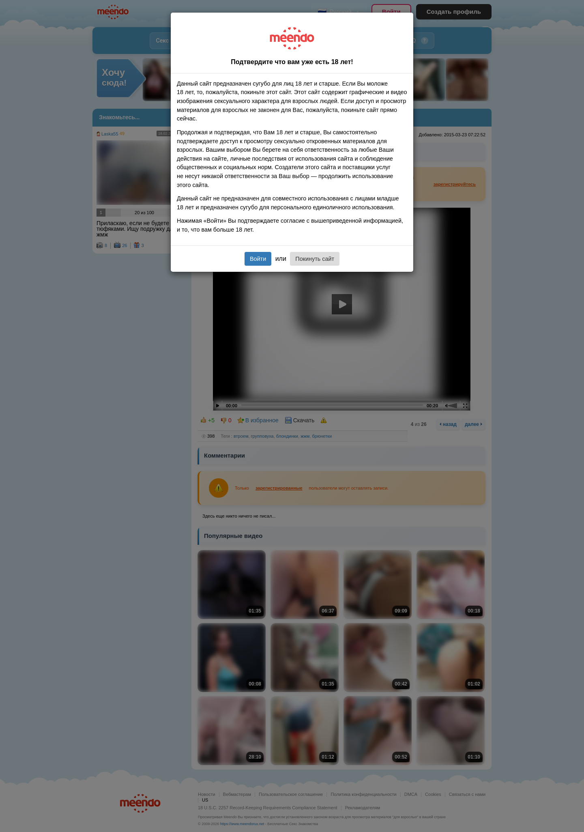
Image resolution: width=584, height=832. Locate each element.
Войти (258, 259)
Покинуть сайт (314, 259)
